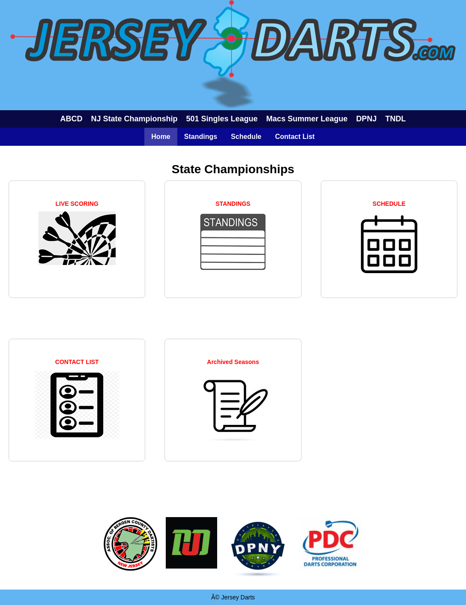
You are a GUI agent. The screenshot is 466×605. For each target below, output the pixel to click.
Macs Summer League (307, 118)
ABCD (71, 118)
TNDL (395, 118)
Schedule (246, 136)
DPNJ (366, 118)
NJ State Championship (134, 118)
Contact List (294, 136)
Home (160, 136)
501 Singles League (221, 118)
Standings (200, 136)
